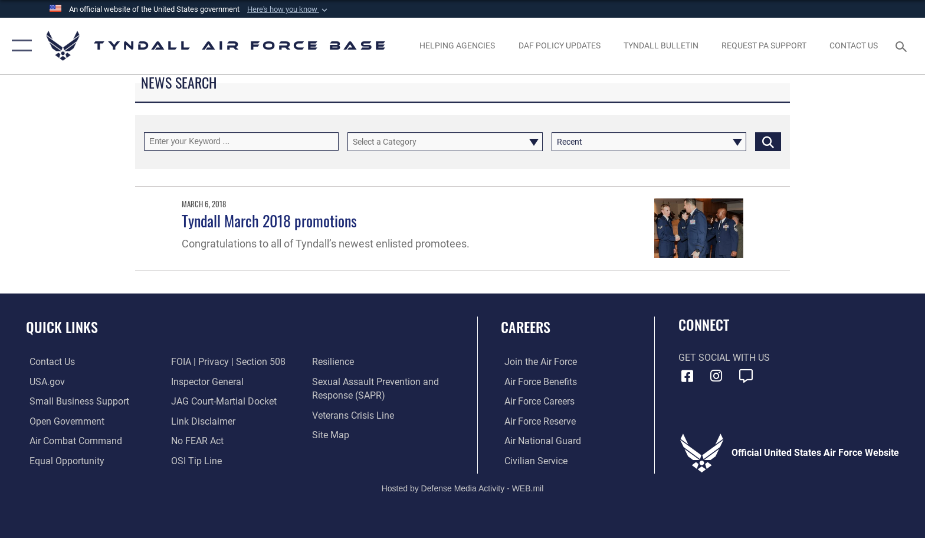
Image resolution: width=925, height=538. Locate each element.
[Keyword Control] (241, 141)
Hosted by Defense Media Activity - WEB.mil (463, 488)
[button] (288, 9)
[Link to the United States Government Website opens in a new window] (43, 381)
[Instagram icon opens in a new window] (716, 376)
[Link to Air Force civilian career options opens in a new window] (532, 460)
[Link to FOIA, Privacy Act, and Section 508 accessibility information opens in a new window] (227, 361)
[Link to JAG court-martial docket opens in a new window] (222, 401)
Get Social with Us (724, 357)
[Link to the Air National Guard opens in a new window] (539, 440)
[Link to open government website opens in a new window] (63, 420)
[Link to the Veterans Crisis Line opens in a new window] (354, 414)
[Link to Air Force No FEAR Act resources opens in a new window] (196, 440)
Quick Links (62, 327)
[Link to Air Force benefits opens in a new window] (537, 381)
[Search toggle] (903, 45)
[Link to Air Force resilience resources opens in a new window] (334, 361)
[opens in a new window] (764, 45)
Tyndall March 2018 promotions (269, 220)
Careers (525, 327)
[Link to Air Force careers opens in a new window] (536, 401)
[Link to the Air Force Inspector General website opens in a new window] (206, 381)
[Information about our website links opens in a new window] (202, 420)
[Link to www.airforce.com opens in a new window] (537, 361)
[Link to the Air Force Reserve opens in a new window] (536, 420)
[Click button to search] (768, 141)
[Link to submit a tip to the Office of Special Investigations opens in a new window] (195, 460)
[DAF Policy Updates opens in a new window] (559, 45)
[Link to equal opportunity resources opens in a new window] (63, 460)
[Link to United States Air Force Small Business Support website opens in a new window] (76, 401)
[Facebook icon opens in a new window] (687, 376)
